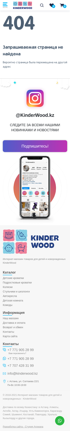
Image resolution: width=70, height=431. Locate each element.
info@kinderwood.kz (22, 373)
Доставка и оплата (14, 322)
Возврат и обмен (13, 327)
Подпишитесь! (35, 146)
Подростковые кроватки (17, 282)
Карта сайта (10, 336)
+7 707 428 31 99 (20, 366)
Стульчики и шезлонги (16, 291)
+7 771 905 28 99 (20, 350)
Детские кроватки (13, 278)
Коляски (8, 287)
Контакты (8, 331)
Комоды (7, 304)
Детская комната (13, 300)
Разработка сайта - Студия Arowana (23, 426)
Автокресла (10, 296)
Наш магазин (11, 318)
